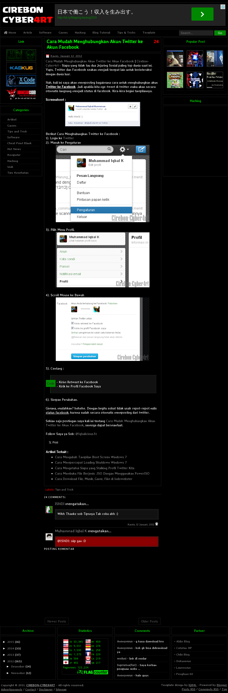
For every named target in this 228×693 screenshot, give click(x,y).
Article (27, 32)
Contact (30, 689)
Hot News (14, 149)
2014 (10, 648)
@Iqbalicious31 (86, 434)
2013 (10, 654)
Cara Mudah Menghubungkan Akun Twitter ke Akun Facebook (90, 61)
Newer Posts (56, 621)
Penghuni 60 (184, 674)
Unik (10, 167)
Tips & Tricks (126, 32)
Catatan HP (184, 648)
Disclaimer (46, 689)
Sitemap (61, 689)
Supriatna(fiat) (127, 665)
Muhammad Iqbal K (71, 531)
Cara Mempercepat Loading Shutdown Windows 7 (91, 462)
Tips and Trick (64, 489)
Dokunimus (183, 661)
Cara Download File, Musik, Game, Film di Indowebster (93, 479)
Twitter (68, 138)
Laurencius (183, 667)
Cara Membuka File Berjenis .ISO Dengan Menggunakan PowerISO (102, 473)
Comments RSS (208, 689)
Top (224, 689)
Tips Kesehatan (18, 172)
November (18, 673)
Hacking (80, 32)
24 (156, 41)
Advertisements (11, 689)
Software (45, 32)
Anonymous (125, 641)
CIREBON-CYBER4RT (40, 685)
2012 (10, 661)
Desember (18, 666)
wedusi (121, 658)
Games (63, 32)
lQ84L (193, 685)
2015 (10, 642)
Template (148, 32)
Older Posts (149, 621)
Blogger (222, 685)
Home (10, 32)
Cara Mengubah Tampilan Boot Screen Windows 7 (91, 457)
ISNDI (59, 504)
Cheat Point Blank (19, 143)
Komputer (14, 155)
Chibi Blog (183, 654)
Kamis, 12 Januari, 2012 (141, 524)
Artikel (11, 119)
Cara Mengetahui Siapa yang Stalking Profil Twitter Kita (94, 468)
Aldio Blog (183, 641)
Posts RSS (188, 689)
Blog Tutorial (101, 32)
